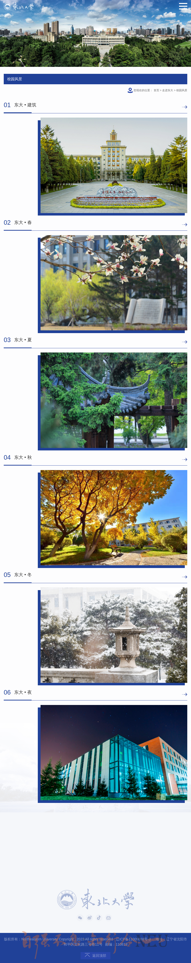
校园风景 (181, 90)
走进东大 (167, 90)
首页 (156, 90)
